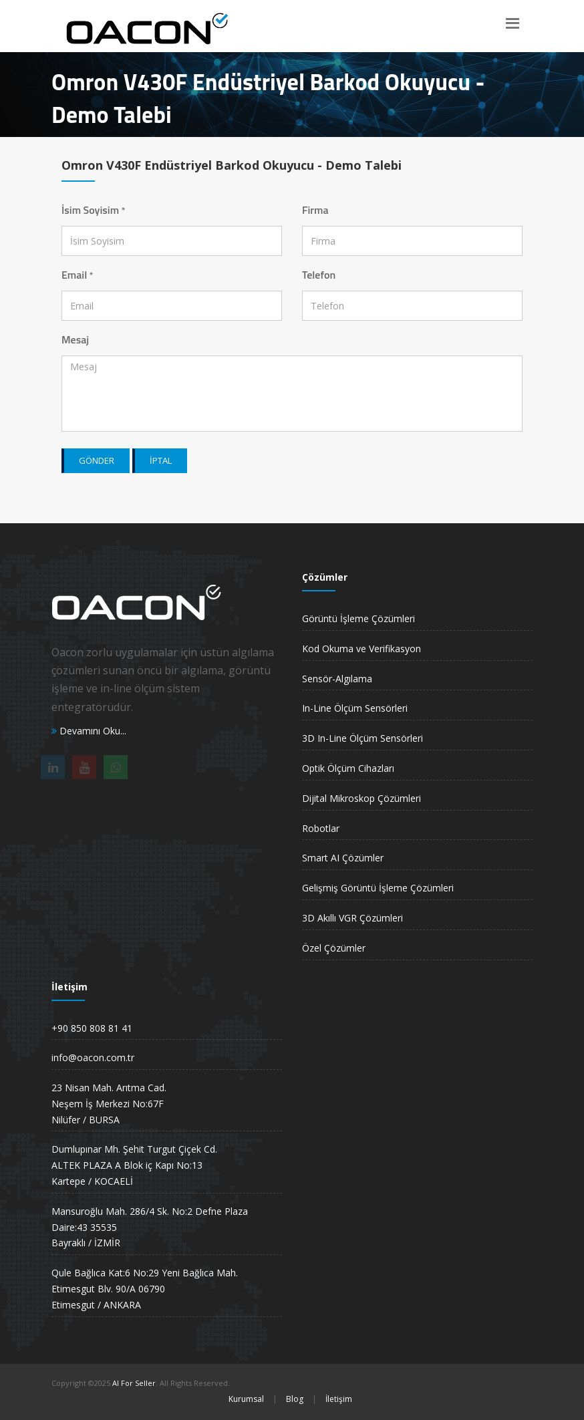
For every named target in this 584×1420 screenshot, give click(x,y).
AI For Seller (134, 1383)
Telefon (318, 275)
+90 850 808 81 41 (91, 1028)
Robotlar (320, 828)
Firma (315, 210)
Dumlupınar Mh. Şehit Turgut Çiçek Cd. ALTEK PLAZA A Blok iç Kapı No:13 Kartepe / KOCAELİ (134, 1165)
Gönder (96, 460)
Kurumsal (246, 1399)
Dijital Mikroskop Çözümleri (361, 798)
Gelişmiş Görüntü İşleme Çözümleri (378, 887)
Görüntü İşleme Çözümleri (358, 618)
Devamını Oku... (88, 730)
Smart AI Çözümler (343, 857)
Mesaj (75, 339)
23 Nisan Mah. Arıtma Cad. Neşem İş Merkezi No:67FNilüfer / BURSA (108, 1103)
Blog (294, 1399)
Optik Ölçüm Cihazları (348, 768)
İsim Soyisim (93, 210)
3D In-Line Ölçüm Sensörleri (362, 738)
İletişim (338, 1399)
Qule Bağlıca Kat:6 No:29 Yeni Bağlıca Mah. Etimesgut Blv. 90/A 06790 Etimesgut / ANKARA (144, 1288)
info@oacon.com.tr (92, 1057)
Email (77, 275)
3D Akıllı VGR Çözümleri (352, 917)
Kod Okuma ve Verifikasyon (361, 648)
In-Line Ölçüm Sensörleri (355, 708)
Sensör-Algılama (337, 678)
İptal (161, 460)
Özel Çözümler (334, 948)
